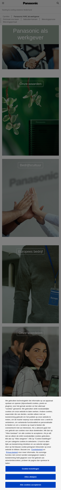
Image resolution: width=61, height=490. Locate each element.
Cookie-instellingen (30, 469)
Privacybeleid (12, 452)
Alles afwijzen (30, 477)
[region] (30, 443)
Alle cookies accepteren (30, 485)
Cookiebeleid (37, 449)
